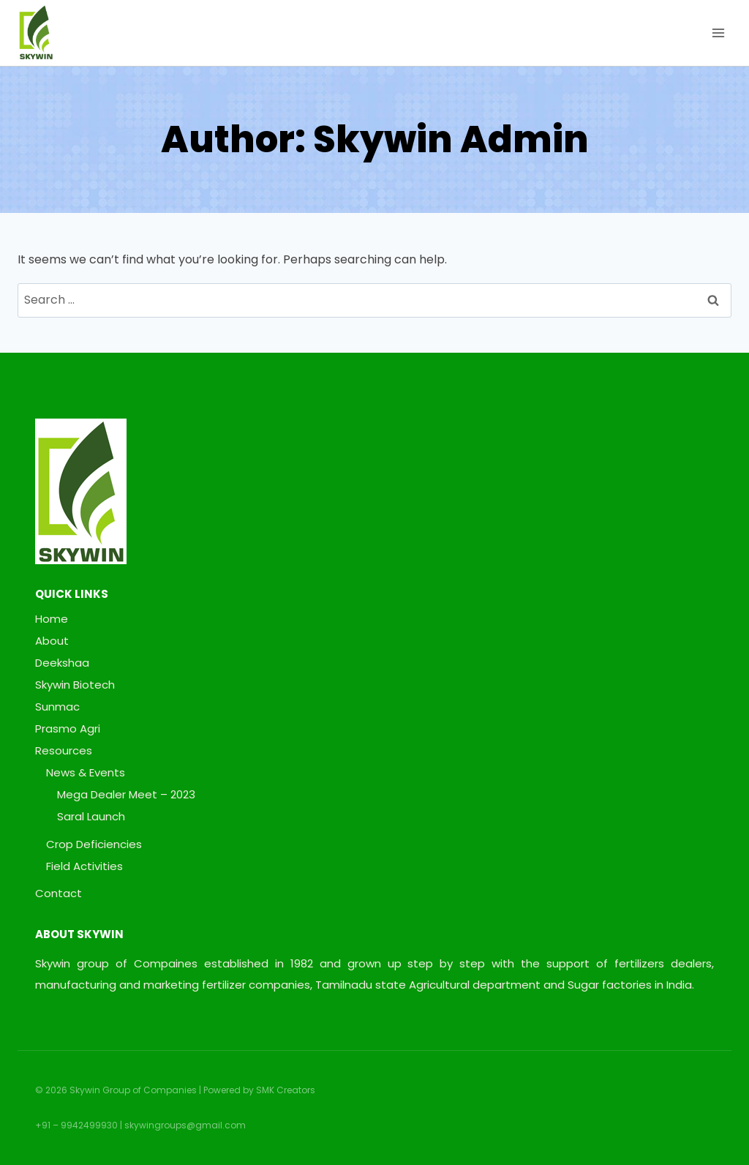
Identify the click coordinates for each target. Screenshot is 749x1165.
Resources (63, 750)
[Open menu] (717, 32)
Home (51, 618)
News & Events (85, 772)
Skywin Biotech (75, 684)
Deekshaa (62, 662)
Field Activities (84, 866)
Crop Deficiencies (94, 844)
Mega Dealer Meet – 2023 (126, 794)
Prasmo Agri (67, 728)
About (52, 640)
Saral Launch (91, 816)
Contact (58, 893)
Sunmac (57, 706)
